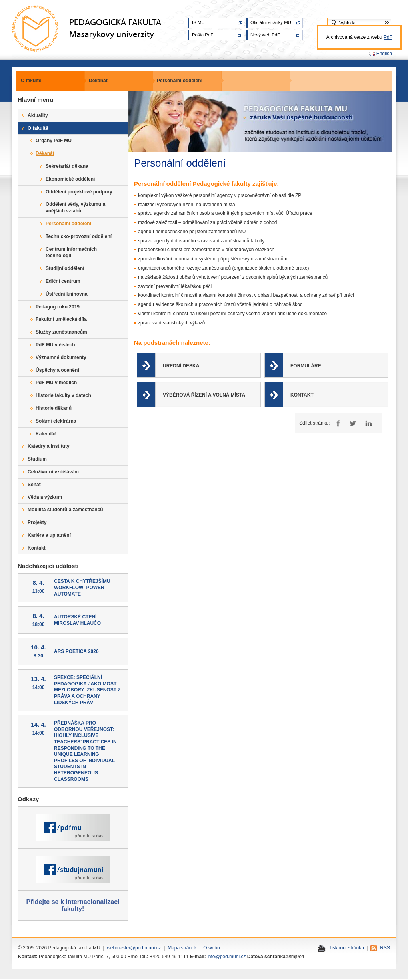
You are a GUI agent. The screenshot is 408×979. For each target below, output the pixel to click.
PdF (388, 37)
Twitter (352, 423)
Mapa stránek (182, 948)
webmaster (118, 948)
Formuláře (305, 366)
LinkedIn (368, 423)
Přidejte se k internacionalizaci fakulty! (73, 905)
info (211, 956)
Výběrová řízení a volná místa (204, 395)
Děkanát (98, 80)
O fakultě (31, 80)
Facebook (337, 423)
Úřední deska (181, 366)
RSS (385, 948)
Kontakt (302, 395)
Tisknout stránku (346, 948)
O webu (211, 948)
